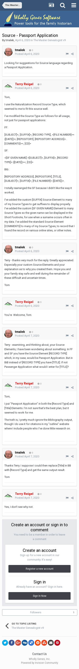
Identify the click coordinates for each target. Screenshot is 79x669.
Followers (35, 612)
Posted (27, 54)
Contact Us (39, 654)
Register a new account (40, 568)
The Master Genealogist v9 (49, 40)
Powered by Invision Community (39, 662)
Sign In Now (39, 595)
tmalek (10, 40)
